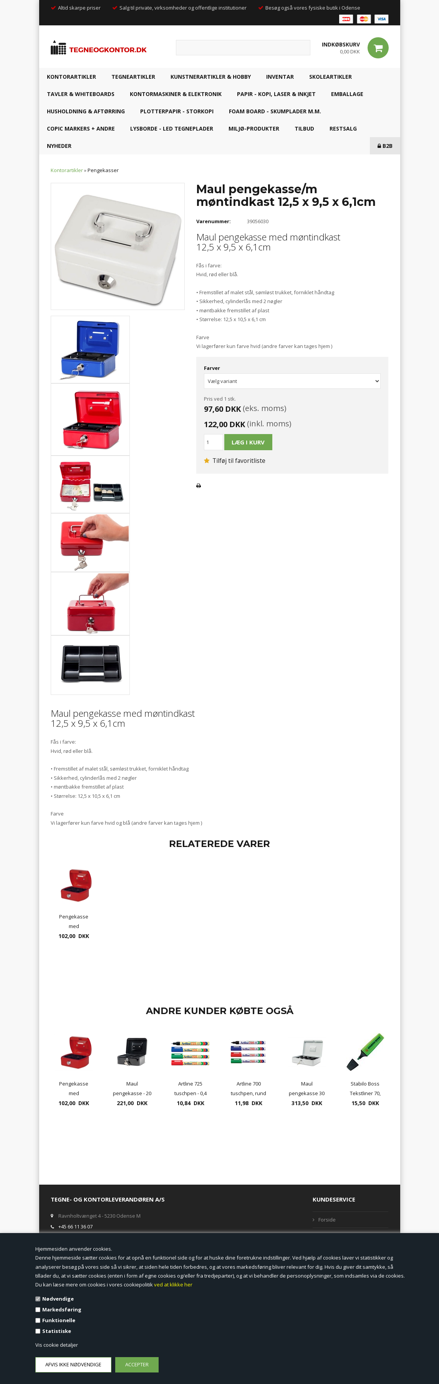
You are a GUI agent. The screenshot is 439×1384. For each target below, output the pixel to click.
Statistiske (56, 1331)
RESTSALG (343, 128)
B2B (385, 145)
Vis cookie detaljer (56, 1344)
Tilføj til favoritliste (234, 460)
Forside (327, 1219)
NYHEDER (59, 145)
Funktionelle (58, 1320)
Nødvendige (58, 1298)
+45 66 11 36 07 (75, 1226)
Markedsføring (61, 1309)
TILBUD (304, 128)
